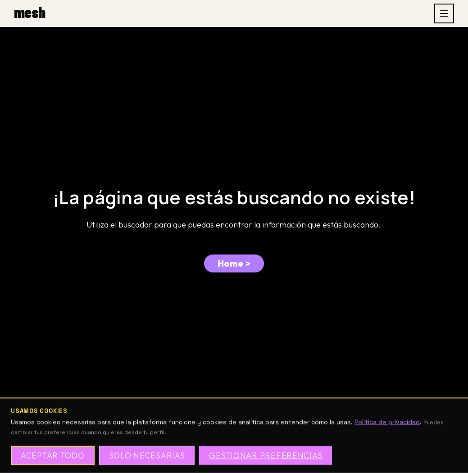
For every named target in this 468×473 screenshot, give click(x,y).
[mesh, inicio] (29, 13)
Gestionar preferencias (265, 455)
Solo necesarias (147, 455)
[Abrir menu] (444, 13)
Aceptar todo (53, 455)
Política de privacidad (387, 422)
